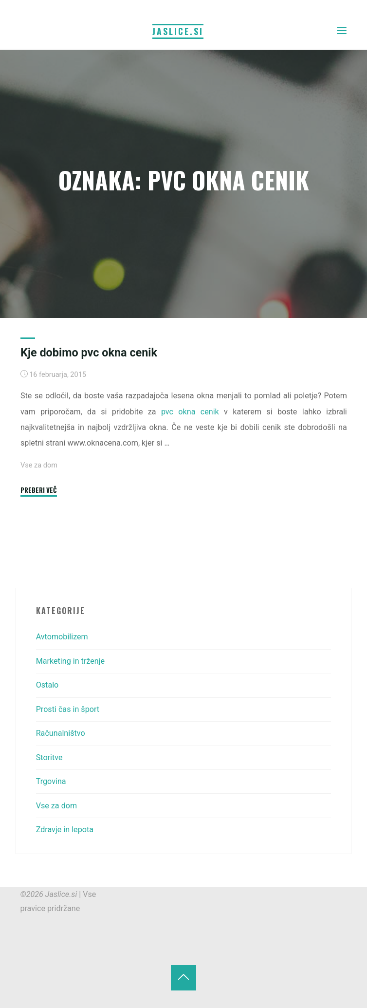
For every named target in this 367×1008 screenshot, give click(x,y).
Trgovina (51, 781)
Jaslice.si (177, 31)
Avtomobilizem (62, 636)
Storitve (49, 757)
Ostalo (47, 685)
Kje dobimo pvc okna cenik (88, 352)
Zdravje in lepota (64, 829)
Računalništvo (60, 733)
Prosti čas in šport (67, 709)
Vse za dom (38, 465)
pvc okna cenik (190, 411)
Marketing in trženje (70, 661)
